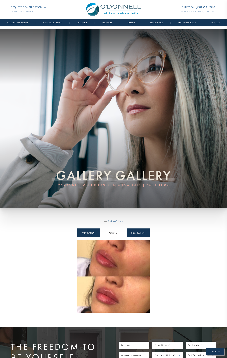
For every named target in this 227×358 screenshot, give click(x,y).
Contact (215, 22)
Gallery (131, 22)
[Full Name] (134, 345)
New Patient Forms (187, 22)
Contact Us (215, 351)
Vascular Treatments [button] (17, 22)
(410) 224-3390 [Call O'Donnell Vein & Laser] (205, 7)
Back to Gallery (113, 221)
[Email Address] (201, 345)
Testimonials (156, 22)
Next (138, 233)
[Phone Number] (167, 345)
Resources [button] (107, 22)
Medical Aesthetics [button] (52, 22)
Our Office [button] (82, 22)
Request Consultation (28, 7)
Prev (89, 233)
